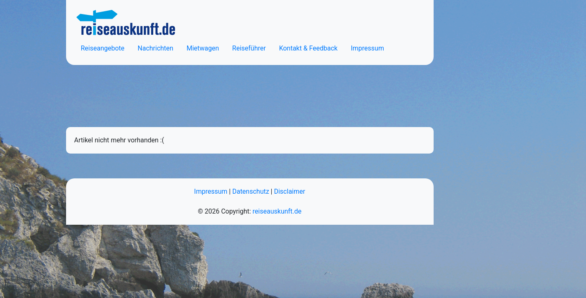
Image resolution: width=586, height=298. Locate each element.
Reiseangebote (103, 48)
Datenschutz (250, 191)
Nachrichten (155, 48)
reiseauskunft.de (277, 211)
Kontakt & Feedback (308, 48)
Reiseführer (249, 48)
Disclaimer (289, 191)
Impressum (367, 48)
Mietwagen (203, 48)
